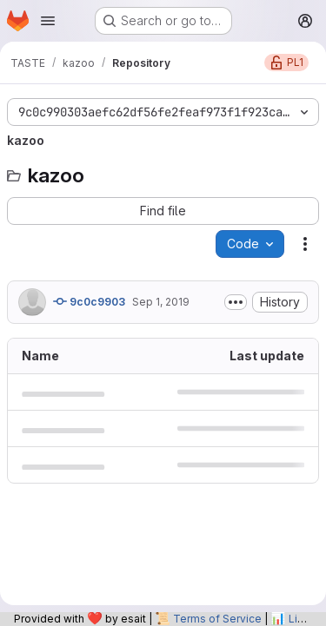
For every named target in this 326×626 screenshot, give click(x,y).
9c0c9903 (89, 301)
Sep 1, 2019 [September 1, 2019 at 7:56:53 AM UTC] (161, 301)
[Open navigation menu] (48, 21)
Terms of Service (217, 618)
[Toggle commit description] (235, 302)
